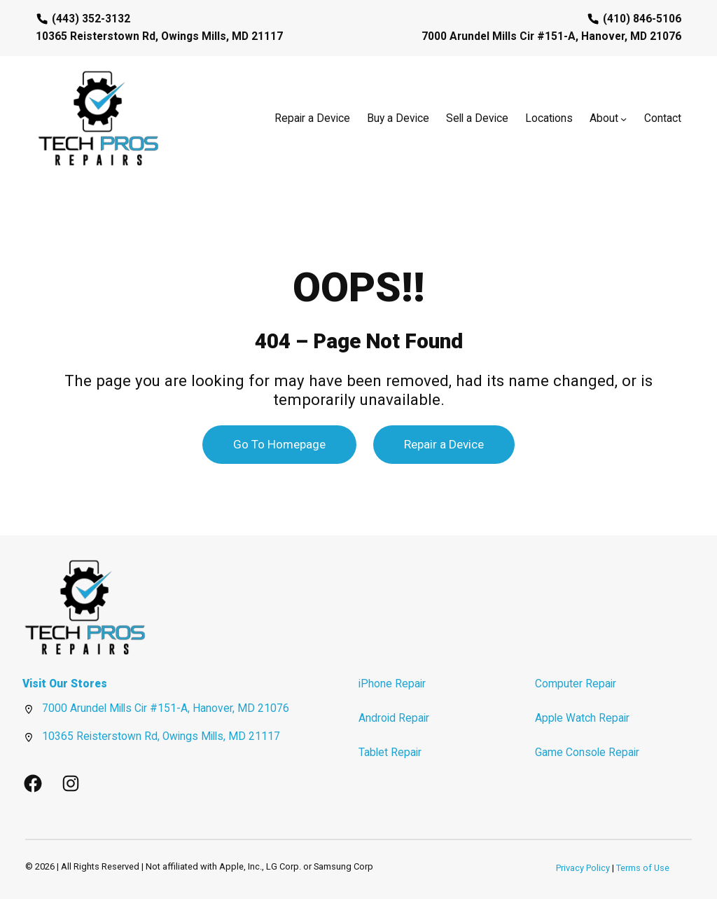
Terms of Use (642, 868)
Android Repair (393, 718)
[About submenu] (623, 119)
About (604, 118)
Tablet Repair (390, 752)
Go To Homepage (279, 444)
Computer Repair (575, 684)
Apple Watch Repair (582, 718)
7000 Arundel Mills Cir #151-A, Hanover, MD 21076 (165, 708)
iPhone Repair (392, 684)
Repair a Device (444, 444)
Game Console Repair (587, 752)
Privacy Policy (583, 868)
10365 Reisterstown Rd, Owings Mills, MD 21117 (161, 736)
